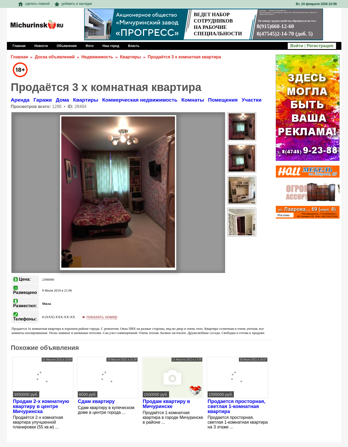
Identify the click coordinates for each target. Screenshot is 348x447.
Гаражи (42, 100)
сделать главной (34, 4)
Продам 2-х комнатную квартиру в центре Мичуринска (41, 406)
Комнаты (192, 100)
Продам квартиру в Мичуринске (166, 403)
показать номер (102, 317)
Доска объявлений (55, 57)
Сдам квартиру (96, 401)
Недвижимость (97, 57)
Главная (19, 57)
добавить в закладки (73, 4)
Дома (62, 100)
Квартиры (130, 57)
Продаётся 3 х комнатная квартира (184, 57)
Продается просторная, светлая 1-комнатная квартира (236, 406)
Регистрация (320, 46)
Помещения (223, 100)
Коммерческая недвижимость (139, 100)
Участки (251, 100)
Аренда (20, 100)
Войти (296, 46)
